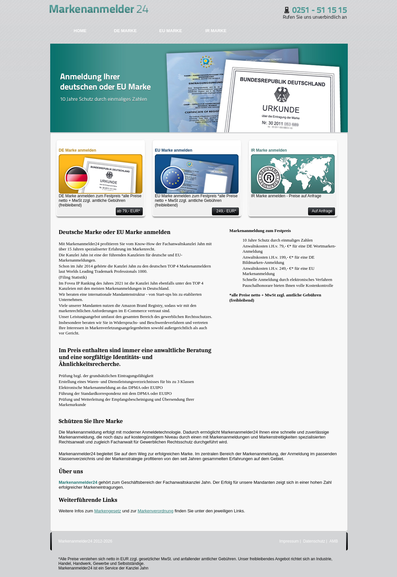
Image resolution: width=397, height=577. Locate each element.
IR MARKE (215, 30)
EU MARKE (170, 30)
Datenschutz (314, 541)
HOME (80, 30)
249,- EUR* (226, 211)
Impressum (289, 541)
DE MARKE (125, 30)
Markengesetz (107, 510)
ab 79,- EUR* (128, 211)
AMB (333, 541)
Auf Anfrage (322, 211)
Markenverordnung (155, 510)
